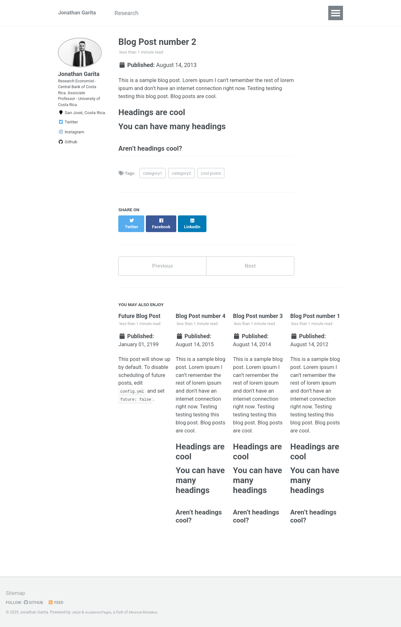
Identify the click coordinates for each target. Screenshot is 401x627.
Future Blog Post (140, 321)
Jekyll (76, 612)
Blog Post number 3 (258, 321)
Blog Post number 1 (316, 321)
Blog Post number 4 (201, 321)
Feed (59, 602)
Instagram (71, 142)
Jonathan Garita (78, 13)
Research (134, 13)
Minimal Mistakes (147, 612)
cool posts (211, 181)
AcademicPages (100, 612)
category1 (153, 181)
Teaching (169, 13)
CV (196, 13)
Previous (162, 269)
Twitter (68, 132)
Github (67, 152)
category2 (181, 181)
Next (250, 269)
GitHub (35, 602)
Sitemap (16, 593)
